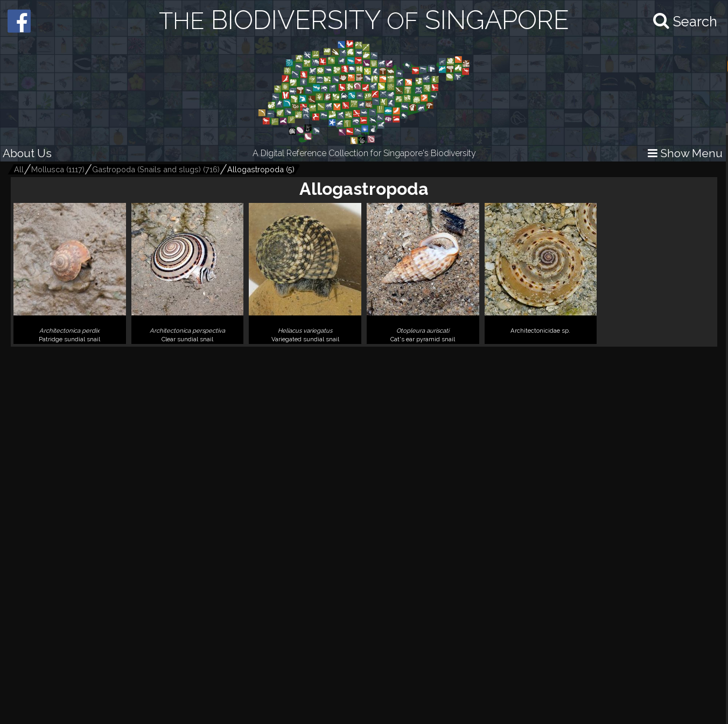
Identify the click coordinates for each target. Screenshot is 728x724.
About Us (27, 153)
